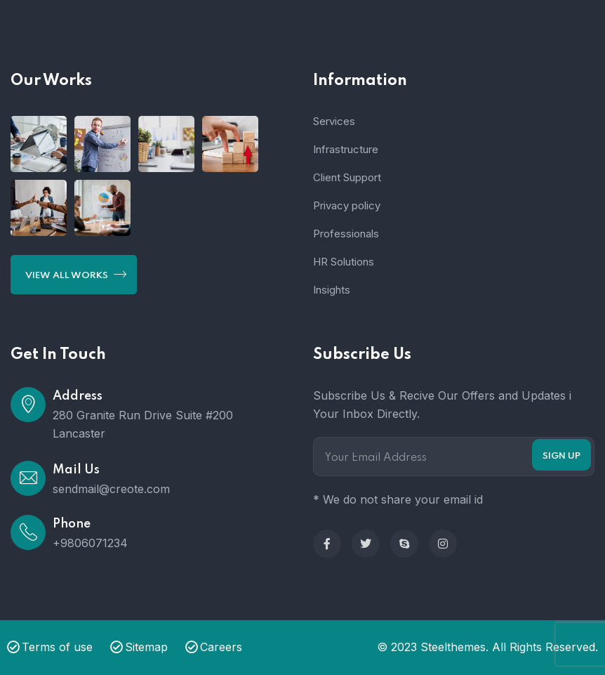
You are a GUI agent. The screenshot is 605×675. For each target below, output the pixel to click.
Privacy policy (346, 205)
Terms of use (50, 647)
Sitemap (139, 647)
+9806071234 (90, 543)
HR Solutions (343, 261)
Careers (213, 647)
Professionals (346, 233)
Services (334, 121)
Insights (331, 289)
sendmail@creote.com (111, 489)
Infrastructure (345, 149)
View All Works (75, 274)
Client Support (347, 177)
